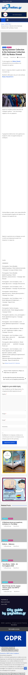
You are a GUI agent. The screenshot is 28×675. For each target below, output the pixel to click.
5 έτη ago (6, 57)
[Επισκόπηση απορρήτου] (8, 648)
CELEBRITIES (5, 518)
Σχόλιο (4, 394)
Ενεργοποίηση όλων (6, 673)
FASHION (4, 47)
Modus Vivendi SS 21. (8, 76)
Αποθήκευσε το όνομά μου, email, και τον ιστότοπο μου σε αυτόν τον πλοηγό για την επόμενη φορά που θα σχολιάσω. (13, 436)
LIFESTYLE (9, 47)
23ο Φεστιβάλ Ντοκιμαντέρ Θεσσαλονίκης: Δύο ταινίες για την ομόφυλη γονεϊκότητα (13, 378)
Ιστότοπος (5, 426)
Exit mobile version (14, 629)
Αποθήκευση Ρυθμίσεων (18, 673)
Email (4, 420)
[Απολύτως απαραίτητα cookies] (9, 650)
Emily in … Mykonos (8, 544)
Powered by (9, 653)
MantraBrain (14, 625)
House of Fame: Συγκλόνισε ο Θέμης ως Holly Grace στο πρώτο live (14, 371)
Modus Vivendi (16, 61)
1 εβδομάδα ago (7, 526)
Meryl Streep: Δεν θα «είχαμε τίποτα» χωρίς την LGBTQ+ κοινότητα (11, 587)
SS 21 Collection (16, 363)
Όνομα (4, 413)
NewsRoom (13, 57)
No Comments (21, 57)
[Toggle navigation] (7, 20)
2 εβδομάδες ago (8, 591)
